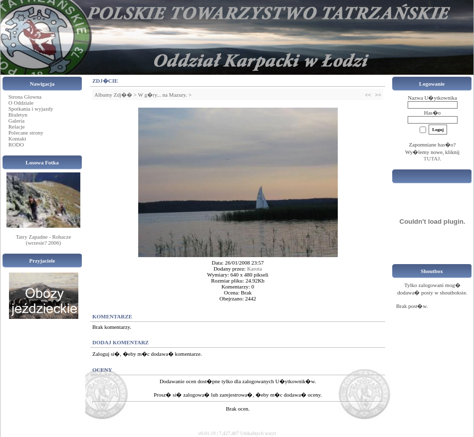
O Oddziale (20, 103)
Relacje (16, 127)
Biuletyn (17, 115)
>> (378, 95)
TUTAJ (432, 158)
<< (368, 95)
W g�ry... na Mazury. (162, 95)
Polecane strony (25, 133)
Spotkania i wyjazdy (30, 109)
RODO (16, 144)
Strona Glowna (24, 97)
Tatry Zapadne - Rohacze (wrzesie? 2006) (43, 240)
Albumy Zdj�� (113, 95)
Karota (254, 269)
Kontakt (17, 139)
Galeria (16, 121)
